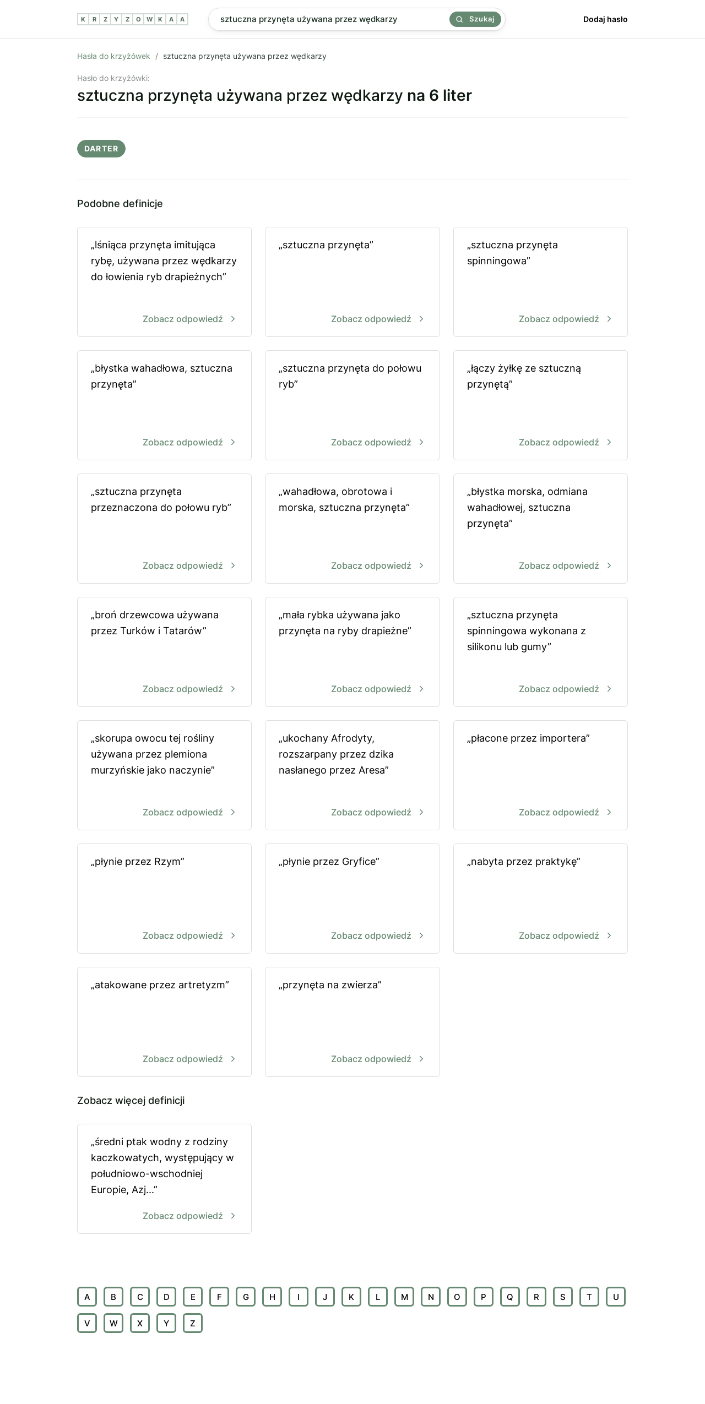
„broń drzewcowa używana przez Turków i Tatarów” (164, 652)
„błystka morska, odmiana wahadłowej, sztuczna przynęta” (540, 529)
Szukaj (475, 18)
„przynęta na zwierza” (352, 1022)
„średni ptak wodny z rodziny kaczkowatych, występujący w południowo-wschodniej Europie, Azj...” (164, 1179)
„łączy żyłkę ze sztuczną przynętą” (540, 406)
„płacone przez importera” (540, 776)
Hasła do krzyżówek (113, 56)
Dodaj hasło (605, 19)
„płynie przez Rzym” (164, 899)
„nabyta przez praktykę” (540, 899)
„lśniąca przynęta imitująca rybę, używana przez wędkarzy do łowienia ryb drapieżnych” (164, 282)
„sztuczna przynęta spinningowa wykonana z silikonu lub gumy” (540, 652)
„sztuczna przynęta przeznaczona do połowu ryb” (164, 529)
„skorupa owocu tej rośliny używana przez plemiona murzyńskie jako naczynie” (164, 776)
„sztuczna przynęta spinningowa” (540, 282)
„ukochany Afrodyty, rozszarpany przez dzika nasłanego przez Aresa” (352, 776)
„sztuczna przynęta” (352, 282)
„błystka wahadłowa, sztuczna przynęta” (164, 406)
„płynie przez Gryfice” (352, 899)
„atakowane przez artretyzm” (164, 1022)
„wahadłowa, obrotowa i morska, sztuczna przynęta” (352, 529)
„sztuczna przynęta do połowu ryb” (352, 406)
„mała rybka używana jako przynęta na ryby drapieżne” (352, 652)
